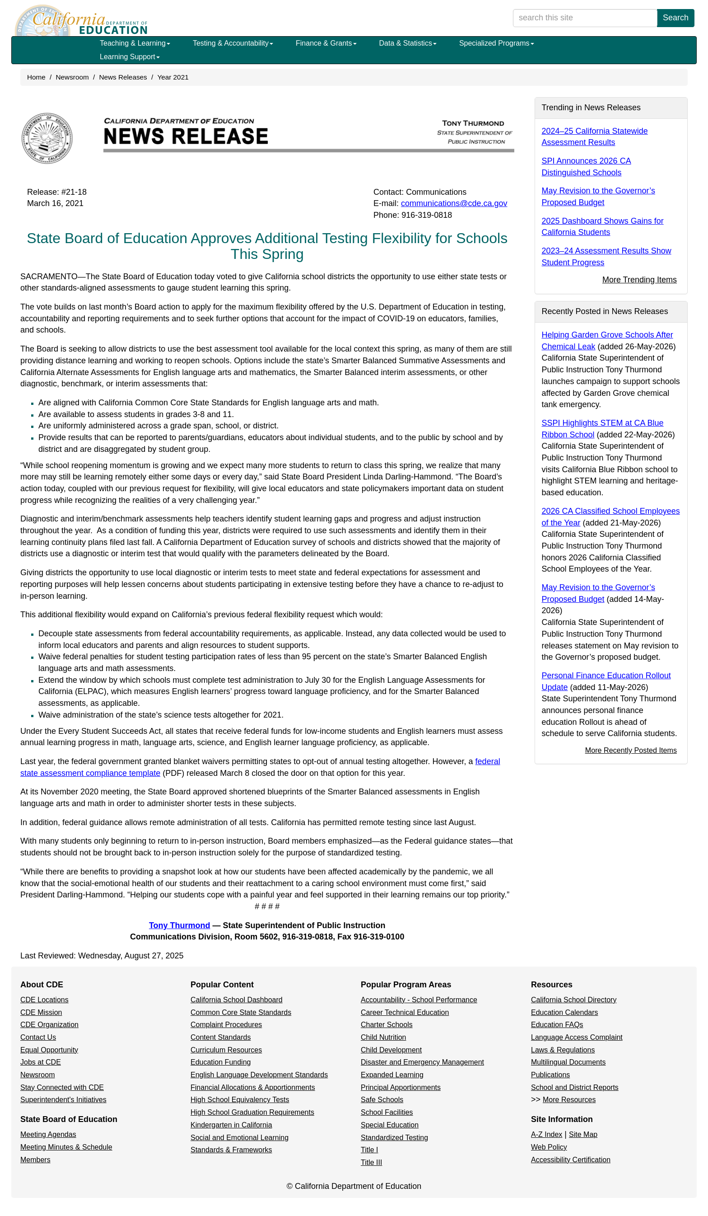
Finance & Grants (326, 43)
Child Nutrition (383, 1037)
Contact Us (38, 1037)
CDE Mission (41, 1012)
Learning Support (130, 57)
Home (36, 77)
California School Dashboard (237, 1000)
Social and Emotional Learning (240, 1137)
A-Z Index (546, 1134)
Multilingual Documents (568, 1062)
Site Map (583, 1134)
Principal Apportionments (401, 1087)
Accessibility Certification (570, 1160)
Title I (369, 1150)
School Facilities (387, 1112)
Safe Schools (382, 1099)
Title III (371, 1162)
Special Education (390, 1125)
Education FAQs (557, 1024)
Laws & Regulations (563, 1050)
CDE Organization (49, 1024)
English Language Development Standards (259, 1075)
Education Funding (221, 1062)
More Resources (569, 1099)
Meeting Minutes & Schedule (66, 1147)
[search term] (585, 18)
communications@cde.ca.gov (454, 203)
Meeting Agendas (48, 1134)
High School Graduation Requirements (252, 1112)
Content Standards (221, 1037)
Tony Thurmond (179, 925)
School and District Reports (575, 1087)
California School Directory (573, 1000)
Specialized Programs (496, 43)
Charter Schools (387, 1024)
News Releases (123, 77)
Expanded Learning (392, 1075)
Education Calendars (564, 1012)
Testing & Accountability (233, 43)
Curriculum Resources (226, 1050)
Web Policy (549, 1147)
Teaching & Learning (135, 43)
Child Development (391, 1050)
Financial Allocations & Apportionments (253, 1087)
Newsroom (72, 77)
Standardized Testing (394, 1137)
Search (676, 17)
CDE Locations (44, 1000)
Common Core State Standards (241, 1012)
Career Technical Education (405, 1012)
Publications (550, 1075)
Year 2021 (172, 77)
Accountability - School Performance (419, 1000)
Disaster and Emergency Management (422, 1062)
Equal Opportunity (49, 1050)
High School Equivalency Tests (240, 1099)
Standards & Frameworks (231, 1150)
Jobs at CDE (40, 1062)
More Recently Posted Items (631, 750)
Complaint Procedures (226, 1024)
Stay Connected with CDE (62, 1087)
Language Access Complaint (577, 1037)
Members (35, 1160)
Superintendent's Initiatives (63, 1099)
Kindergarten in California (231, 1125)
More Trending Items (639, 279)
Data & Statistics (408, 43)
